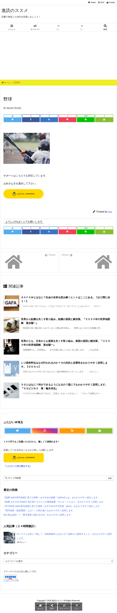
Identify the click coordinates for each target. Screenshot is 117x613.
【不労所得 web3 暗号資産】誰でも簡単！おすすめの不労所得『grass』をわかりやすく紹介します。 (53, 506)
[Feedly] (104, 119)
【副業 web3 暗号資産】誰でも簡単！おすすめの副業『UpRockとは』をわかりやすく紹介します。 (52, 497)
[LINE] (86, 119)
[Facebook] (31, 119)
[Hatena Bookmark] (49, 119)
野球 (18, 82)
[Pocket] (67, 119)
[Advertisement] (58, 55)
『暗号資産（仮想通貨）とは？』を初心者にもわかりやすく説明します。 (39, 510)
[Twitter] (12, 119)
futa (110, 211)
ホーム (7, 82)
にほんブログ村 (11, 580)
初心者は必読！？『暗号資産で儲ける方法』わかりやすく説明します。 (38, 515)
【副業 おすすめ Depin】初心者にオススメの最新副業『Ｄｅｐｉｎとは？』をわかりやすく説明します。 (55, 502)
